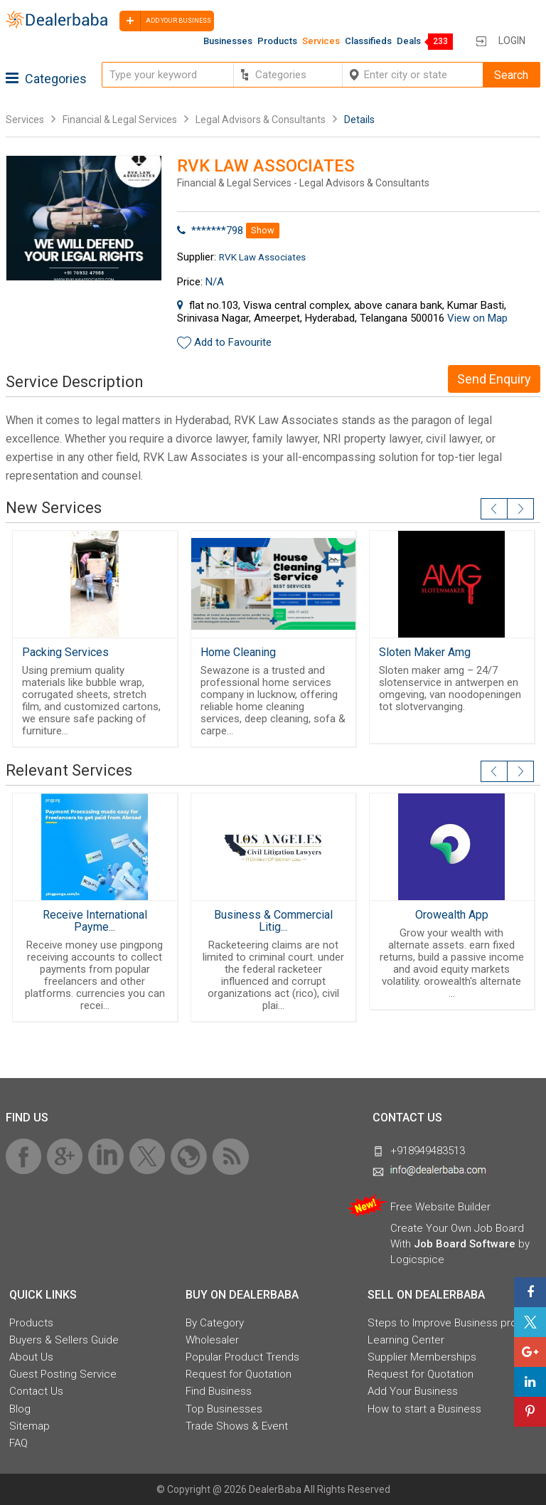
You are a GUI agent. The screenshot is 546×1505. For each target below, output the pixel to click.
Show (262, 230)
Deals (409, 41)
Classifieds (368, 41)
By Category (215, 1322)
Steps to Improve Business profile (449, 1322)
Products (277, 41)
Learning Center (406, 1340)
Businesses (227, 41)
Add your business (165, 21)
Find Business (219, 1391)
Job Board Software (464, 1243)
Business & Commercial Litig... (273, 921)
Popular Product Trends (242, 1357)
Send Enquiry (494, 378)
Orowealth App (451, 915)
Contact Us (36, 1391)
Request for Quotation (238, 1374)
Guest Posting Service (63, 1374)
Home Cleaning (238, 652)
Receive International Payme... (95, 921)
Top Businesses (224, 1409)
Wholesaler (212, 1340)
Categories (46, 78)
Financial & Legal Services (120, 119)
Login (511, 40)
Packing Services (65, 652)
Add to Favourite (233, 342)
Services (321, 41)
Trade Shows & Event (237, 1426)
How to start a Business (424, 1409)
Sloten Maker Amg (425, 652)
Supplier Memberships (422, 1357)
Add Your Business (413, 1391)
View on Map (477, 318)
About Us (31, 1357)
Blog (20, 1409)
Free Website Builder (440, 1206)
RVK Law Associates (262, 257)
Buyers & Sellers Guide (64, 1340)
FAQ (18, 1443)
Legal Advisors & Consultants (261, 119)
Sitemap (29, 1426)
